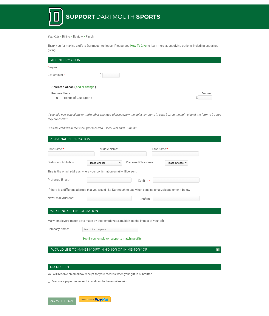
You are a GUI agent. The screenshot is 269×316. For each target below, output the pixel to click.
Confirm (144, 180)
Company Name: (58, 229)
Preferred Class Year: (140, 162)
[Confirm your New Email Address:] (176, 198)
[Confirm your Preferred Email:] (176, 180)
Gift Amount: (56, 75)
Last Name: (160, 149)
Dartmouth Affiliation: (62, 162)
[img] (57, 97)
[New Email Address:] (109, 198)
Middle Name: (109, 149)
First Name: (56, 149)
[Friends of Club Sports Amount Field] (205, 97)
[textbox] (110, 229)
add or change (85, 87)
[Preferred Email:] (109, 180)
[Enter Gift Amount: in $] (111, 75)
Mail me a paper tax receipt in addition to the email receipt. (90, 281)
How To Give (138, 45)
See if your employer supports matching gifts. (112, 238)
